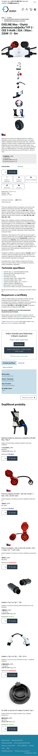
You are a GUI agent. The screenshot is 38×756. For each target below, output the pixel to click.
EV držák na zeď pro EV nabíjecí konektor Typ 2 (17, 710)
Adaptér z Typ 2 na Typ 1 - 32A (11, 602)
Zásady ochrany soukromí (22, 751)
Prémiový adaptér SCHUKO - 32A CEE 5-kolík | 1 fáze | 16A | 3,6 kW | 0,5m (17, 495)
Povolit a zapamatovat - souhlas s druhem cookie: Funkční (19, 350)
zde (3, 291)
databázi (19, 317)
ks (4, 172)
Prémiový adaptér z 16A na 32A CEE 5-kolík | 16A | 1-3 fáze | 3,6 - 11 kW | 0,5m (18, 549)
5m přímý (4, 376)
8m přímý (10, 376)
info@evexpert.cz (13, 3)
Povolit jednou (19, 344)
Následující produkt (28, 398)
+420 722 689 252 (16, 1)
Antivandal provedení (8, 381)
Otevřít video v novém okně (19, 356)
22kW (3, 390)
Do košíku (12, 172)
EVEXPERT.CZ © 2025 (30, 753)
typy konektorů (8, 323)
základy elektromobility (12, 321)
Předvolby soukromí (7, 751)
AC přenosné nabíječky (8, 385)
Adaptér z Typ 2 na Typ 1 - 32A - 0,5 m (13, 656)
